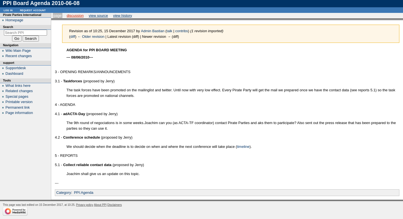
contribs (181, 31)
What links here (18, 85)
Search (8, 27)
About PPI (100, 204)
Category (63, 192)
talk (169, 31)
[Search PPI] (25, 33)
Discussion (75, 15)
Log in (8, 10)
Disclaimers (114, 204)
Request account (33, 10)
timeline (243, 147)
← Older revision (90, 36)
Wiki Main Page (18, 50)
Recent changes (19, 56)
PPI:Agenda (83, 192)
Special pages (17, 96)
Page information (19, 113)
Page (57, 15)
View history (122, 15)
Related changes (19, 91)
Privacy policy (84, 204)
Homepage (15, 20)
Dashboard (15, 73)
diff (72, 36)
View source (98, 15)
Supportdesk (16, 68)
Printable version (19, 102)
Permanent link (18, 107)
